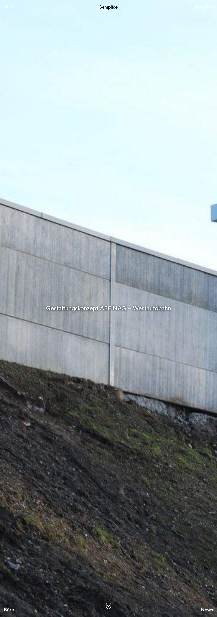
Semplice (108, 7)
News (207, 610)
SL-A (9, 6)
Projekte (204, 6)
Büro (9, 610)
